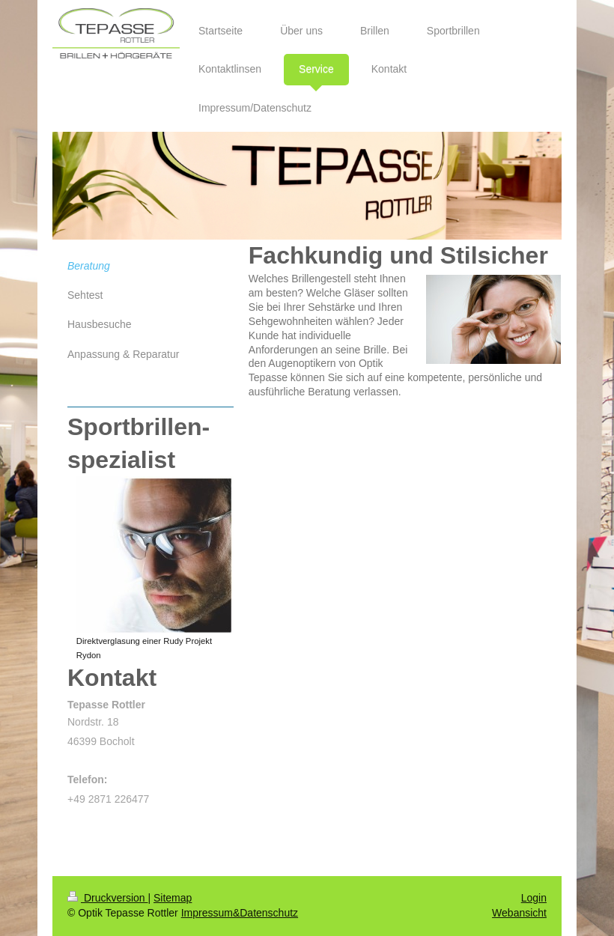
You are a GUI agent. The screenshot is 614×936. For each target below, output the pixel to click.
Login (534, 898)
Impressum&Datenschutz (239, 913)
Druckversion (107, 898)
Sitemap (173, 898)
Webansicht (519, 913)
